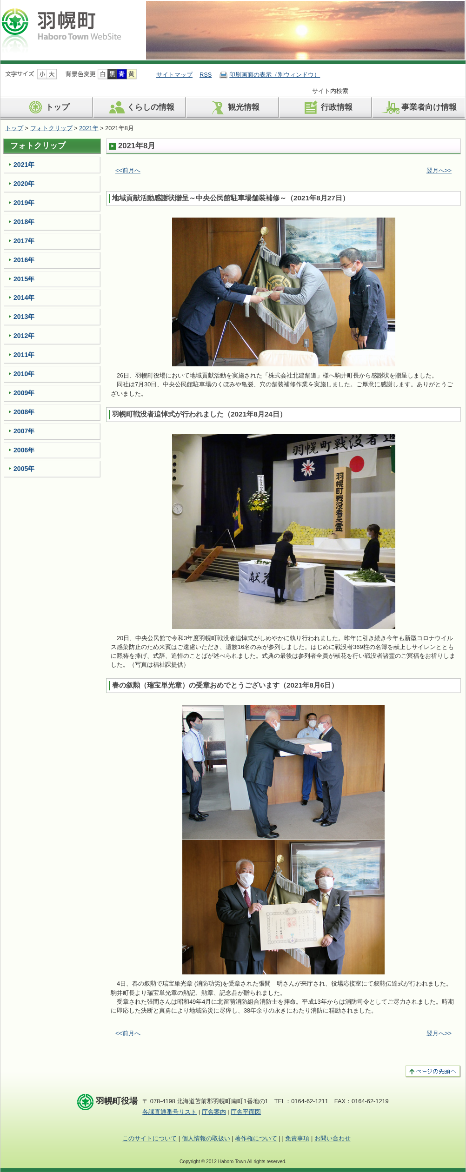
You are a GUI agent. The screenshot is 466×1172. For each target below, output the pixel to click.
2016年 (23, 260)
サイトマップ (174, 74)
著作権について (256, 1138)
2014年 (23, 297)
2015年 (23, 279)
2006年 (23, 450)
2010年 (23, 373)
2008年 (23, 412)
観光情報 (233, 107)
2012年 (23, 335)
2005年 (23, 468)
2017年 (23, 241)
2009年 (23, 393)
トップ (47, 107)
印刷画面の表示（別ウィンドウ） (274, 74)
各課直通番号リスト (169, 1111)
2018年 (23, 221)
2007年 (23, 431)
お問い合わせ (332, 1138)
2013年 (23, 316)
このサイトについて (149, 1138)
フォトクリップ (51, 128)
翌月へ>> (439, 170)
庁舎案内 (214, 1111)
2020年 (23, 183)
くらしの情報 (140, 107)
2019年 (23, 202)
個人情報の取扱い (206, 1138)
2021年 (88, 128)
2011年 (23, 354)
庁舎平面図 (246, 1111)
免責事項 (297, 1138)
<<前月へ (127, 170)
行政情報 (326, 107)
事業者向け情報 (418, 107)
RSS (206, 74)
